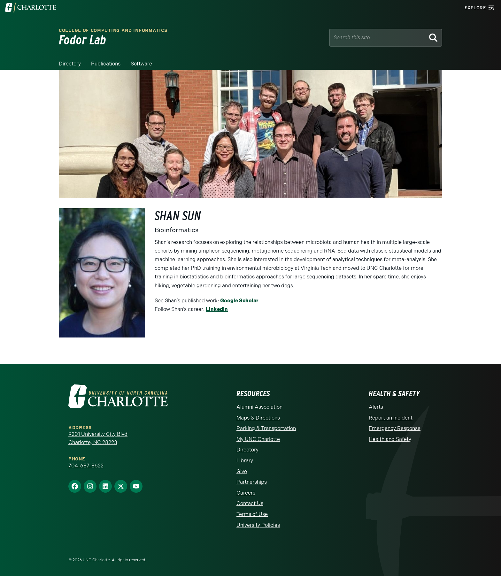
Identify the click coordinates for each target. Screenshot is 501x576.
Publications (105, 64)
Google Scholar (239, 301)
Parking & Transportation (266, 428)
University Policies (258, 525)
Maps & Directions (258, 418)
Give (241, 471)
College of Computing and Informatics (113, 30)
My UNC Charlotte (258, 439)
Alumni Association (259, 407)
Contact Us (249, 503)
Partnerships (251, 482)
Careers (245, 493)
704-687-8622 (86, 466)
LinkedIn (217, 309)
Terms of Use (252, 514)
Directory (70, 64)
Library (244, 461)
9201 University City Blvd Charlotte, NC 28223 (97, 438)
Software (141, 64)
